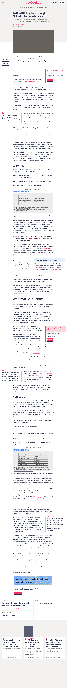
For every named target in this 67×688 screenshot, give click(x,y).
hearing (20, 271)
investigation (24, 279)
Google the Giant (17, 11)
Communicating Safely (40, 171)
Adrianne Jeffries (19, 24)
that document (25, 132)
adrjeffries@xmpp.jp (53, 271)
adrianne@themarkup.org (41, 269)
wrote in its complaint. (34, 355)
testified (46, 250)
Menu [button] (4, 2)
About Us (55, 2)
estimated (33, 138)
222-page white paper (46, 375)
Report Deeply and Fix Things (55, 70)
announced (28, 230)
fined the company (36, 499)
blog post (32, 240)
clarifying (20, 545)
